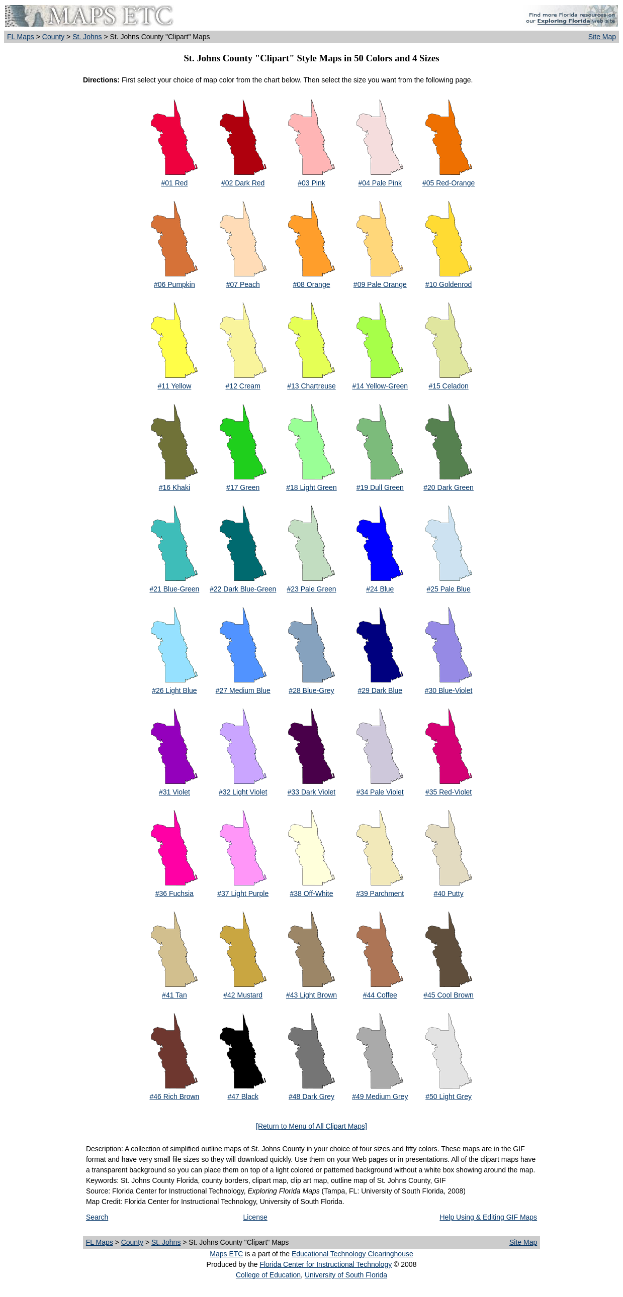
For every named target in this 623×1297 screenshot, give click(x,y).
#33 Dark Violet (311, 792)
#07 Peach (243, 284)
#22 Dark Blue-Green (243, 589)
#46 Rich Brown (174, 1096)
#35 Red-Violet (448, 792)
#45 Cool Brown (448, 995)
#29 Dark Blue (380, 690)
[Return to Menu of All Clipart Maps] (311, 1126)
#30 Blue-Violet (449, 690)
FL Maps (20, 37)
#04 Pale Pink (380, 183)
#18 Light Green (311, 487)
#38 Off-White (311, 893)
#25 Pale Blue (448, 589)
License (255, 1217)
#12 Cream (243, 386)
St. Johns (87, 37)
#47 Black (242, 1096)
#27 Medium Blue (243, 690)
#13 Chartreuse (311, 386)
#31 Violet (174, 792)
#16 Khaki (174, 487)
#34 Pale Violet (380, 792)
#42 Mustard (242, 995)
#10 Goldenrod (448, 284)
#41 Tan (174, 995)
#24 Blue (380, 589)
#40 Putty (449, 893)
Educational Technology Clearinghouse (352, 1254)
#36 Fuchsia (174, 893)
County (53, 37)
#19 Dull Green (380, 487)
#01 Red (174, 183)
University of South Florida (346, 1275)
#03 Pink (311, 183)
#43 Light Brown (311, 995)
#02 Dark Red (242, 183)
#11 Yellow (174, 386)
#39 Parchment (380, 893)
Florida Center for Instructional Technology (325, 1264)
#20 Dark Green (448, 487)
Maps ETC (226, 1254)
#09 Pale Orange (380, 284)
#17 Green (242, 487)
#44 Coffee (380, 995)
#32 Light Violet (243, 792)
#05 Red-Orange (448, 183)
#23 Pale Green (311, 589)
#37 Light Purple (243, 893)
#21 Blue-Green (174, 589)
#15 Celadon (448, 386)
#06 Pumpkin (174, 284)
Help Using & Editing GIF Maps (488, 1217)
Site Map (602, 37)
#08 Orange (311, 284)
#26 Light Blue (174, 690)
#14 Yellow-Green (380, 386)
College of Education (268, 1275)
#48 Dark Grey (311, 1096)
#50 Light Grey (448, 1096)
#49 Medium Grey (380, 1096)
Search (97, 1217)
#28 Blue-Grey (311, 690)
